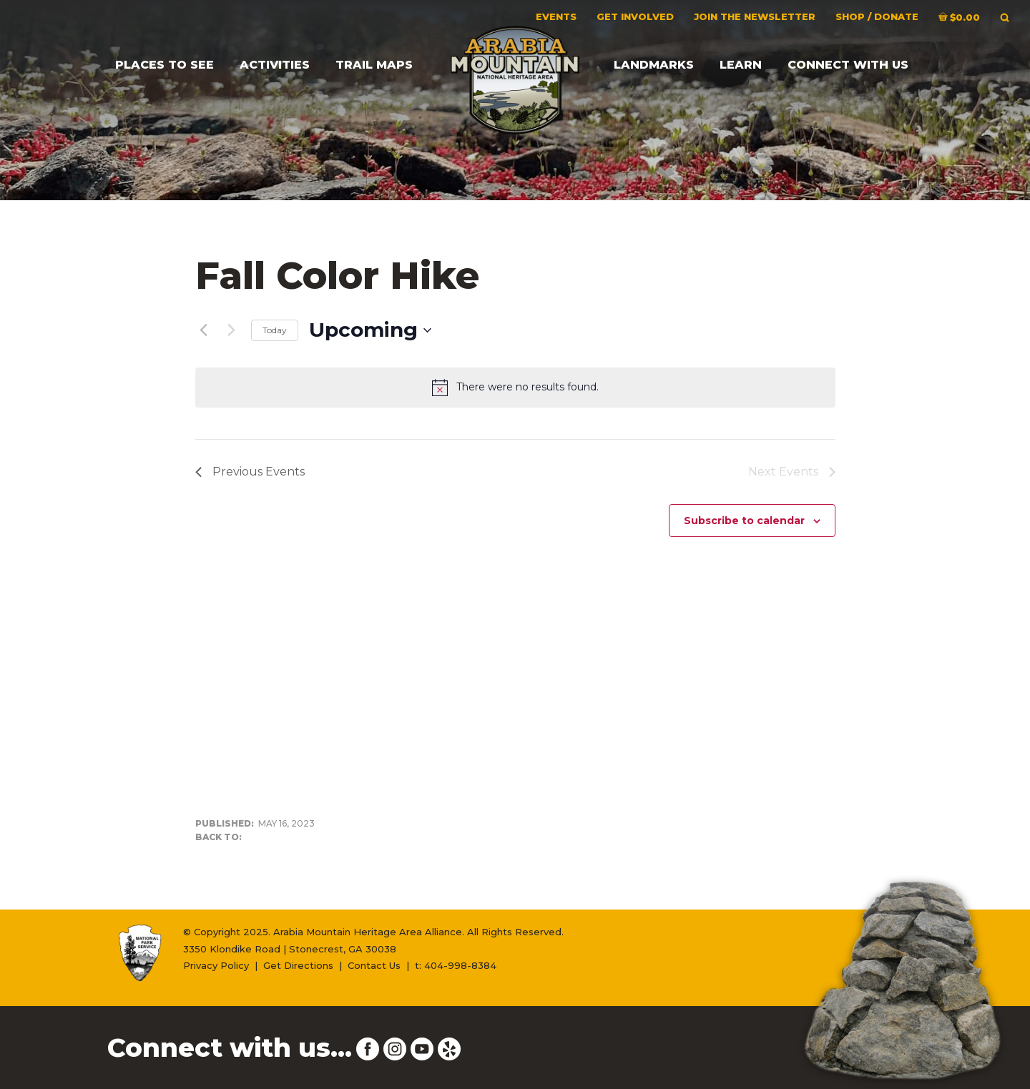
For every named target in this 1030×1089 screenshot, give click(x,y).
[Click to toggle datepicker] (370, 330)
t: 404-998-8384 (455, 965)
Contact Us (374, 965)
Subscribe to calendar (744, 520)
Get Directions (298, 965)
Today (275, 330)
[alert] (515, 388)
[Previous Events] (203, 330)
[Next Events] (231, 330)
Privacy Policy (216, 965)
